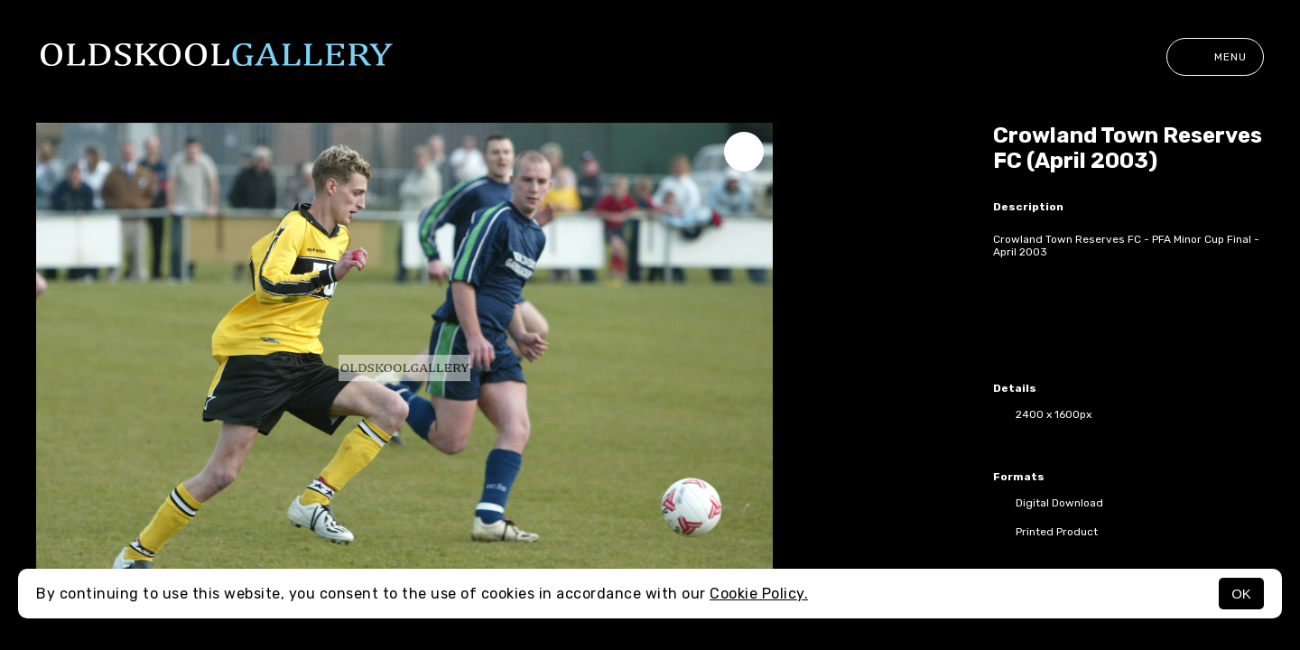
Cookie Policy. (759, 593)
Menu (1215, 57)
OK (1241, 593)
